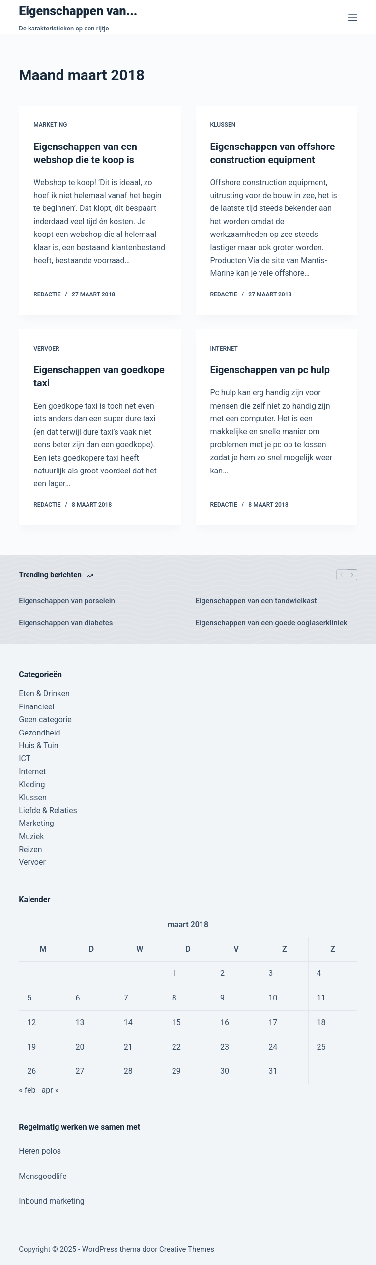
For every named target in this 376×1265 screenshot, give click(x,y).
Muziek (31, 835)
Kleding (32, 783)
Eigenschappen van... (78, 11)
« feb (27, 1088)
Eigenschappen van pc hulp (270, 369)
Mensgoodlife (42, 1174)
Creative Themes (186, 1247)
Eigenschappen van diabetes (66, 621)
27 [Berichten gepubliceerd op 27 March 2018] (79, 1069)
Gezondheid (39, 730)
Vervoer (46, 347)
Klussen (223, 124)
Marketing (50, 124)
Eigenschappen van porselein (67, 599)
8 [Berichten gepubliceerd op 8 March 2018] (174, 996)
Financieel (36, 705)
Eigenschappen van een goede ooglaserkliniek (271, 621)
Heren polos (40, 1149)
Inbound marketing (51, 1199)
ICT (24, 757)
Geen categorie (45, 718)
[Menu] (352, 17)
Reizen (30, 848)
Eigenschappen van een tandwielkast (256, 599)
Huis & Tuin (38, 744)
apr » (49, 1088)
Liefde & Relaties (48, 809)
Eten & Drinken (44, 692)
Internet (224, 347)
